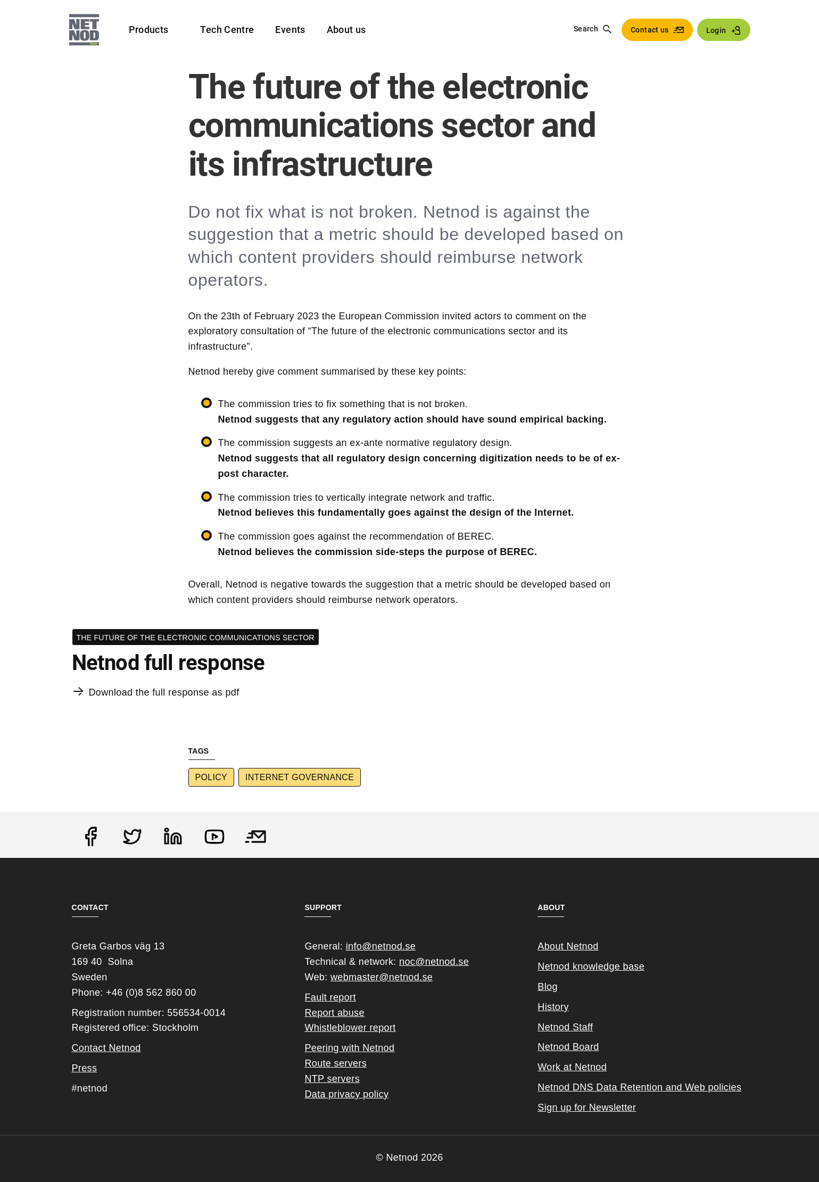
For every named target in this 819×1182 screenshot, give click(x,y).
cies (732, 1087)
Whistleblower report (349, 1027)
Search (586, 28)
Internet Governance (299, 777)
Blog (547, 986)
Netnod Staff (565, 1027)
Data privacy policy (346, 1094)
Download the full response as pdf (164, 692)
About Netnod (567, 946)
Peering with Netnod (349, 1048)
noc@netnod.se (434, 961)
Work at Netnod (572, 1067)
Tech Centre (227, 29)
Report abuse (334, 1012)
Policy (211, 777)
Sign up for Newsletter (586, 1107)
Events (290, 29)
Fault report (329, 997)
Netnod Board (568, 1047)
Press (84, 1068)
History (553, 1007)
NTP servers (332, 1078)
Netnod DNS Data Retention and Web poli (630, 1087)
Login (716, 30)
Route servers (335, 1063)
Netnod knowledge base (590, 966)
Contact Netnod (106, 1048)
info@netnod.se (381, 946)
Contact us (650, 30)
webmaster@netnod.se (381, 977)
